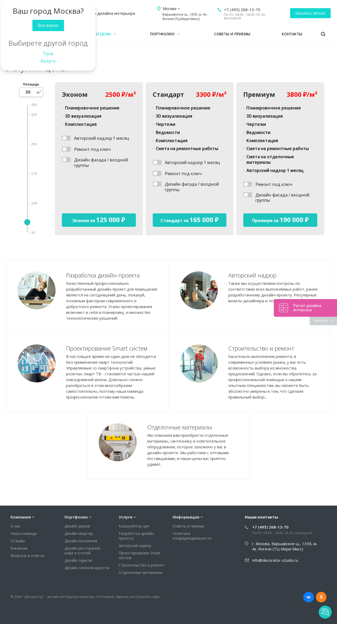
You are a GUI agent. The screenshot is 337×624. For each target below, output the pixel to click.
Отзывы (18, 540)
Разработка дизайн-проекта (137, 536)
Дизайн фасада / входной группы (101, 162)
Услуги (125, 517)
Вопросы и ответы (27, 555)
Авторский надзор (135, 545)
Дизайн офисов (78, 560)
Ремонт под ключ (92, 149)
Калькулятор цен (134, 526)
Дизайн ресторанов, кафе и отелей (83, 550)
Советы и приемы (232, 33)
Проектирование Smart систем (139, 555)
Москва (169, 8)
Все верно (48, 25)
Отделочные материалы (140, 572)
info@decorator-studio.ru (275, 560)
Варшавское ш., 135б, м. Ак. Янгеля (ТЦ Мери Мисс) (184, 16)
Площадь (31, 84)
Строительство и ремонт (141, 565)
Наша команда (24, 533)
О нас (16, 526)
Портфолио (165, 33)
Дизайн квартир (79, 533)
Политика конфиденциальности (192, 536)
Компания (21, 517)
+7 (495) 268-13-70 (242, 9)
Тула (48, 53)
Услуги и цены (98, 33)
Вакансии (19, 548)
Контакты (292, 33)
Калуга (48, 61)
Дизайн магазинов (81, 540)
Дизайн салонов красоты (87, 567)
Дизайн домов (77, 526)
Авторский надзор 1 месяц (101, 138)
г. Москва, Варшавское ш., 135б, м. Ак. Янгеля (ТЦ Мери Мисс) (284, 546)
